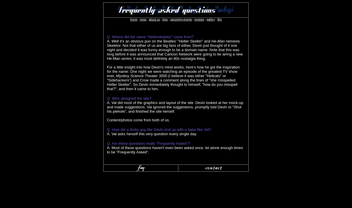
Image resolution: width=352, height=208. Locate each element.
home (133, 19)
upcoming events (181, 19)
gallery (210, 19)
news (143, 19)
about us (154, 19)
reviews (199, 19)
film (219, 19)
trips (165, 19)
